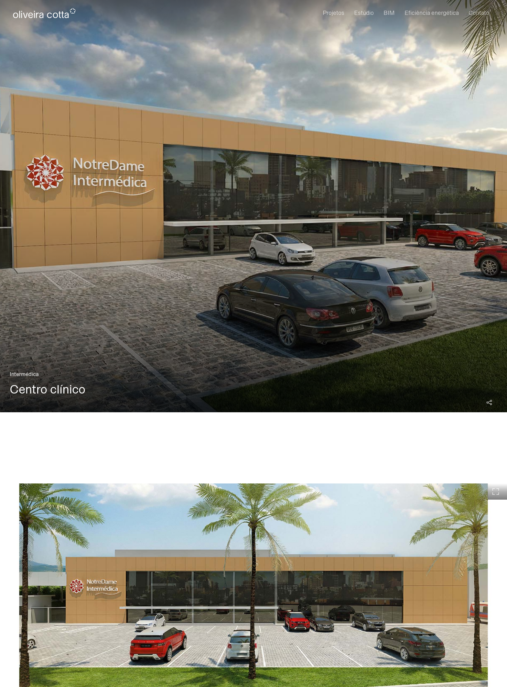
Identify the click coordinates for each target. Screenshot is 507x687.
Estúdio (364, 13)
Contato (479, 13)
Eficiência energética (432, 13)
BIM (389, 13)
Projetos (333, 13)
